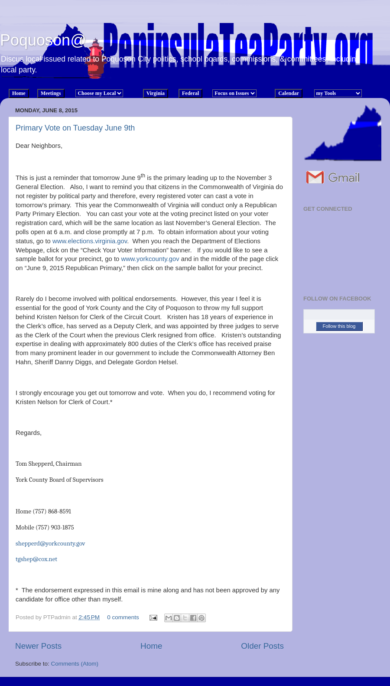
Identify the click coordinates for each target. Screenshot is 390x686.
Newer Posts (38, 645)
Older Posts (262, 645)
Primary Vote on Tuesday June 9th (75, 128)
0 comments (123, 617)
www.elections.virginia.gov (89, 241)
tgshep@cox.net (36, 559)
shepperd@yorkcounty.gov (50, 543)
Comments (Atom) (75, 663)
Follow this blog (339, 326)
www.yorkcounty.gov (150, 258)
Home (151, 645)
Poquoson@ (43, 40)
